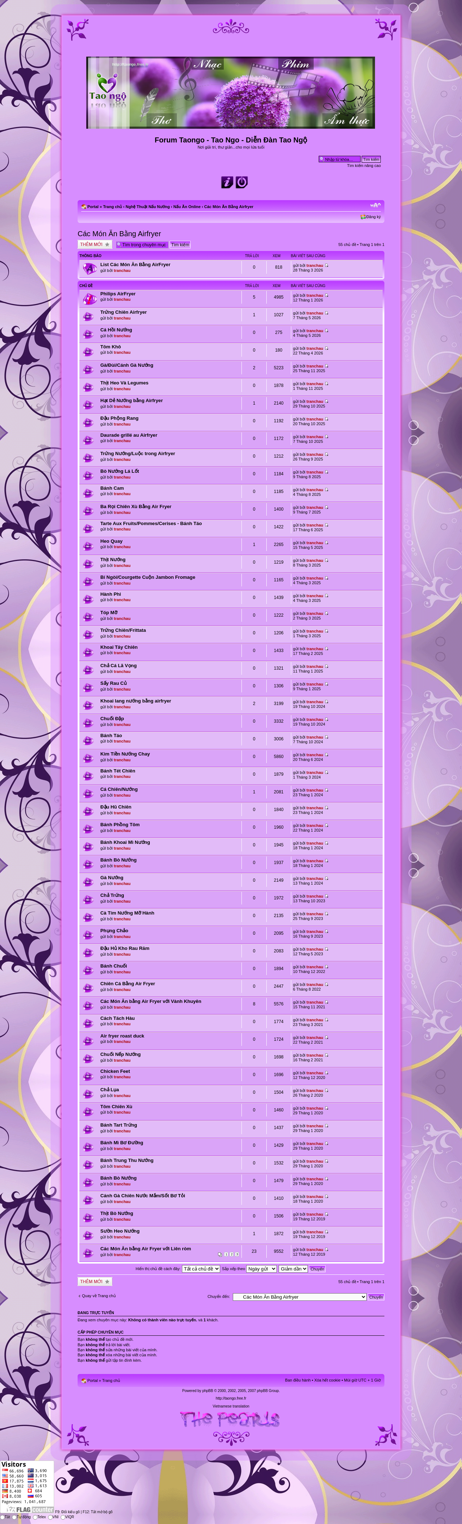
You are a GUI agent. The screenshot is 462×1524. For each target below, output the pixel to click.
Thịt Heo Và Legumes (124, 383)
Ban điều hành (298, 1380)
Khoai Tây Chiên (119, 647)
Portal (93, 206)
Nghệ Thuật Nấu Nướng (148, 206)
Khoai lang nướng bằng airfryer (135, 701)
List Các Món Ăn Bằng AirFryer (135, 264)
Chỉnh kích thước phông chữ (375, 205)
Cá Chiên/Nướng (119, 789)
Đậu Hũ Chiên (115, 807)
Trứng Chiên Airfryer (123, 312)
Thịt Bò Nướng (116, 1213)
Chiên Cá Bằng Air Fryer (127, 983)
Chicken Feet (115, 1071)
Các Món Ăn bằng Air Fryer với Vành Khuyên (150, 1001)
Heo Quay (111, 541)
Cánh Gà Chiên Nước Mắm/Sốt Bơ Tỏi (142, 1195)
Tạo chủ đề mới (95, 244)
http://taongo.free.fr (231, 1398)
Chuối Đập (112, 718)
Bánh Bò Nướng (118, 860)
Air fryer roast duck (122, 1036)
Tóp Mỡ (108, 612)
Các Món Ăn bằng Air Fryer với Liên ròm (145, 1248)
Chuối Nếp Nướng (120, 1054)
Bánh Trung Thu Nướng (126, 1160)
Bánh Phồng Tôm (120, 824)
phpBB (207, 1391)
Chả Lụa (109, 1089)
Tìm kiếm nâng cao (364, 165)
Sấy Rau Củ (113, 683)
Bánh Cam (112, 488)
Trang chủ (112, 206)
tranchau (122, 270)
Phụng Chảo (114, 930)
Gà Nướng (111, 877)
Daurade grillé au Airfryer (128, 435)
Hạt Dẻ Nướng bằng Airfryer (131, 400)
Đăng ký (373, 217)
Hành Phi (110, 594)
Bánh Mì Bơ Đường (121, 1142)
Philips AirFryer (118, 293)
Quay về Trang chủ (99, 1296)
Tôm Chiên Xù (116, 1106)
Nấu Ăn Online (187, 206)
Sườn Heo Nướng (120, 1231)
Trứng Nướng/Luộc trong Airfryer (137, 453)
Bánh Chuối (113, 966)
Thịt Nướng (113, 559)
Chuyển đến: (219, 1296)
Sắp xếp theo (249, 1269)
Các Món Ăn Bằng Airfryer (228, 206)
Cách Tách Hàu (117, 1018)
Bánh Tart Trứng (118, 1125)
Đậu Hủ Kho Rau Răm (124, 948)
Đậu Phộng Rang (119, 418)
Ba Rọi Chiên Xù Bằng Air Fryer (135, 506)
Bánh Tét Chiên (117, 771)
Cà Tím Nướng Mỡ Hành (127, 913)
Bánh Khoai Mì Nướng (125, 842)
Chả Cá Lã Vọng (118, 665)
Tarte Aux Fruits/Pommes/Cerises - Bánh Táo (151, 523)
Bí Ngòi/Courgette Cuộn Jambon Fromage (147, 577)
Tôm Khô (110, 346)
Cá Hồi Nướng (116, 329)
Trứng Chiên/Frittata (123, 630)
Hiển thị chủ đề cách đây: (178, 1269)
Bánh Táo (111, 735)
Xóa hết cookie (327, 1380)
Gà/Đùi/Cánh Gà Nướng (126, 365)
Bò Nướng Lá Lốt (119, 471)
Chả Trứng (112, 895)
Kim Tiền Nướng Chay (125, 754)
